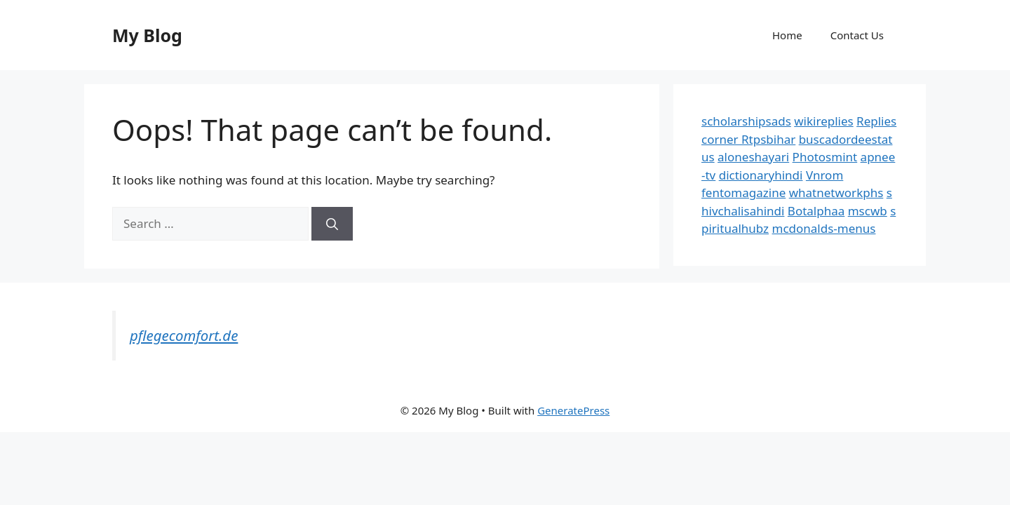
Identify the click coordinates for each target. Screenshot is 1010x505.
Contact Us (857, 35)
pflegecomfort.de (184, 335)
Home (787, 35)
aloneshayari (753, 157)
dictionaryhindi (761, 175)
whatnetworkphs (836, 192)
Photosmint (825, 157)
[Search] (332, 224)
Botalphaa (816, 211)
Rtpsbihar (768, 139)
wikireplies (823, 121)
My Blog (147, 35)
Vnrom (824, 175)
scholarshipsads (746, 121)
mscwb (867, 211)
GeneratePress (573, 410)
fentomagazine (743, 192)
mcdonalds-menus (824, 228)
